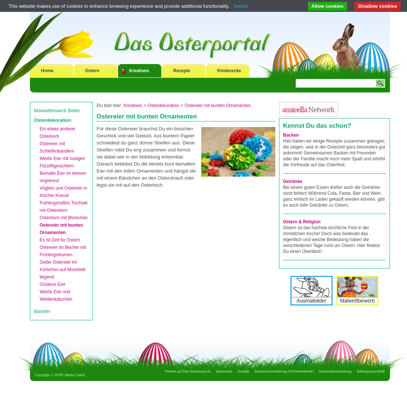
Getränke (292, 181)
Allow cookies (328, 6)
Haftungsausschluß (371, 371)
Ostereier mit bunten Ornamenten (218, 105)
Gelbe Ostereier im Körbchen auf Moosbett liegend (62, 270)
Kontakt (243, 371)
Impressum (224, 371)
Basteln (42, 311)
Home (47, 70)
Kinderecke (229, 70)
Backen (291, 135)
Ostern (92, 70)
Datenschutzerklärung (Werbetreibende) (284, 371)
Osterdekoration (52, 120)
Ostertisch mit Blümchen (64, 217)
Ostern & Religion (301, 221)
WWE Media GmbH (69, 375)
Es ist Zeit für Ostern (60, 240)
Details (241, 6)
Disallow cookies (377, 6)
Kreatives (139, 70)
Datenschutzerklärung (335, 371)
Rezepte (181, 70)
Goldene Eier (52, 284)
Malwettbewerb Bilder (57, 110)
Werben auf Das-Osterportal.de (188, 371)
